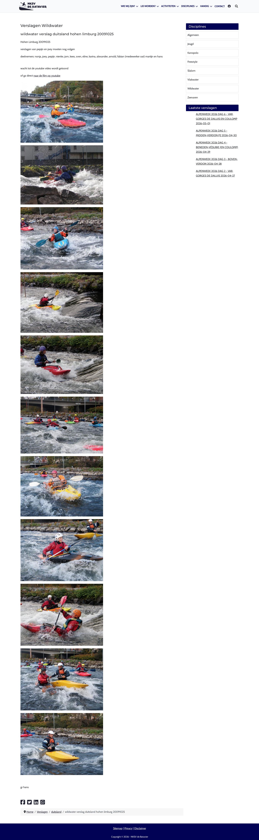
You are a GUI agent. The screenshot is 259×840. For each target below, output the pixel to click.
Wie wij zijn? (128, 6)
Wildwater (193, 88)
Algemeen (193, 35)
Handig (204, 6)
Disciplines (187, 6)
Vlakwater (193, 79)
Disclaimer (140, 828)
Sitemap (117, 828)
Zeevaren (192, 97)
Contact (220, 6)
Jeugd (190, 43)
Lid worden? (148, 6)
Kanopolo (192, 52)
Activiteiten (168, 6)
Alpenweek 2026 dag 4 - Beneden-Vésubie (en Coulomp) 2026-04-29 (217, 147)
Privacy (128, 828)
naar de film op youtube (47, 75)
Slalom (191, 70)
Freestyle (192, 61)
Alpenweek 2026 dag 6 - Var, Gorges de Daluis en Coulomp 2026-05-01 (216, 119)
